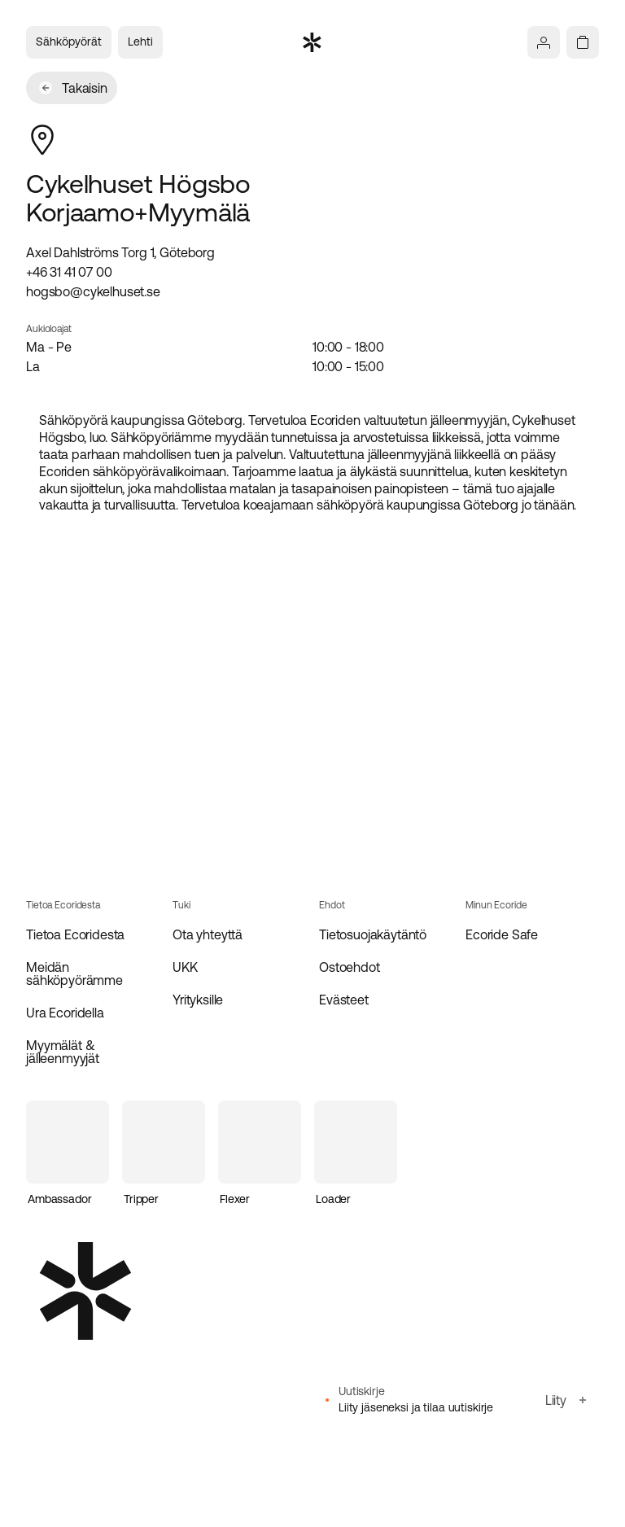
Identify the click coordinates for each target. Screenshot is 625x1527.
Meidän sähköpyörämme (74, 973)
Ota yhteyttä (208, 934)
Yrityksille (198, 999)
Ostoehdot (349, 967)
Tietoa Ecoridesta (75, 934)
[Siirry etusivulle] (312, 42)
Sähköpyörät (69, 41)
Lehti (140, 41)
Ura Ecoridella (65, 1012)
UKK (185, 967)
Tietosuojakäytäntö (372, 934)
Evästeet (344, 999)
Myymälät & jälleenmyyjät (62, 1051)
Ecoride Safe (501, 934)
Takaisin (73, 88)
